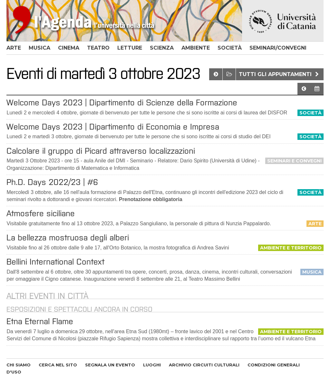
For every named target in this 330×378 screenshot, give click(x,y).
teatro (98, 48)
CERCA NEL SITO (58, 364)
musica (39, 48)
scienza (162, 48)
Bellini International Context (55, 262)
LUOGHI (152, 364)
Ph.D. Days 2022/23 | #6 (52, 182)
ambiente (195, 48)
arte (13, 48)
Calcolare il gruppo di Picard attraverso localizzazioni (100, 151)
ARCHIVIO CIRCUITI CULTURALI (204, 364)
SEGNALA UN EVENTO (110, 364)
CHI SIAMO (18, 364)
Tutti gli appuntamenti (279, 74)
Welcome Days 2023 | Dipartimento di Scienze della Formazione (121, 102)
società (230, 48)
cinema (68, 48)
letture (129, 48)
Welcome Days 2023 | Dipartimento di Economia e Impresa (112, 126)
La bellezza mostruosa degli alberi (67, 237)
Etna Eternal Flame (39, 321)
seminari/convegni (277, 48)
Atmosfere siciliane (40, 213)
